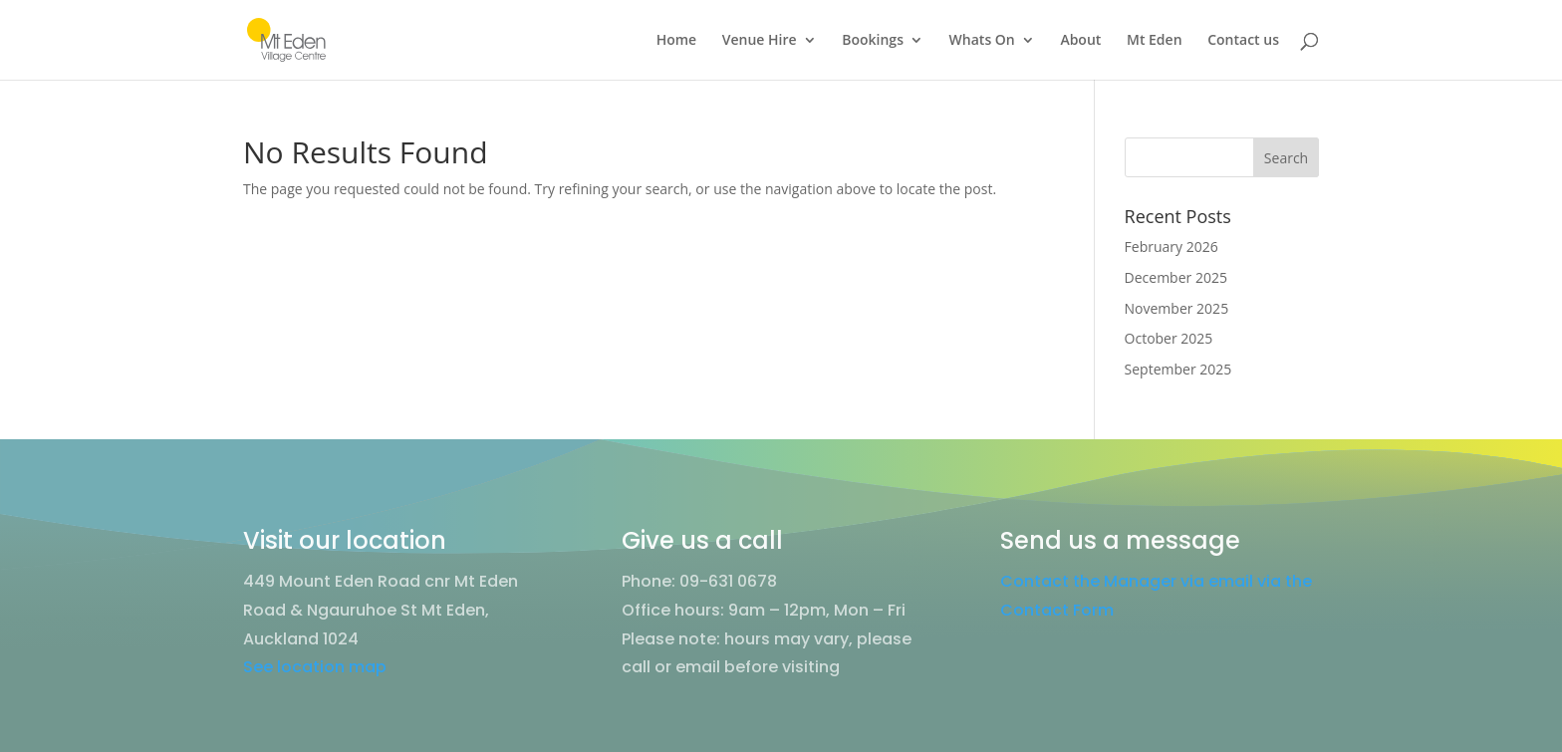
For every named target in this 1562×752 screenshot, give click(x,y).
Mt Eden (1154, 41)
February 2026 (1171, 246)
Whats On (982, 41)
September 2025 (1178, 369)
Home (676, 41)
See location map (315, 666)
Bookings (873, 41)
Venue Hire (759, 41)
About (1080, 41)
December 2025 (1176, 277)
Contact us (1243, 41)
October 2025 (1169, 338)
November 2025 (1177, 308)
